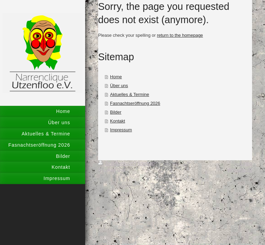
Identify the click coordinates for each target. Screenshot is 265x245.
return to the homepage (180, 35)
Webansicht (239, 170)
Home (116, 76)
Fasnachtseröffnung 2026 (135, 103)
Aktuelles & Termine (129, 94)
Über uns (119, 85)
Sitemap (146, 163)
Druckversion (116, 163)
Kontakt (117, 121)
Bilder (115, 112)
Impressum (121, 129)
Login (246, 163)
